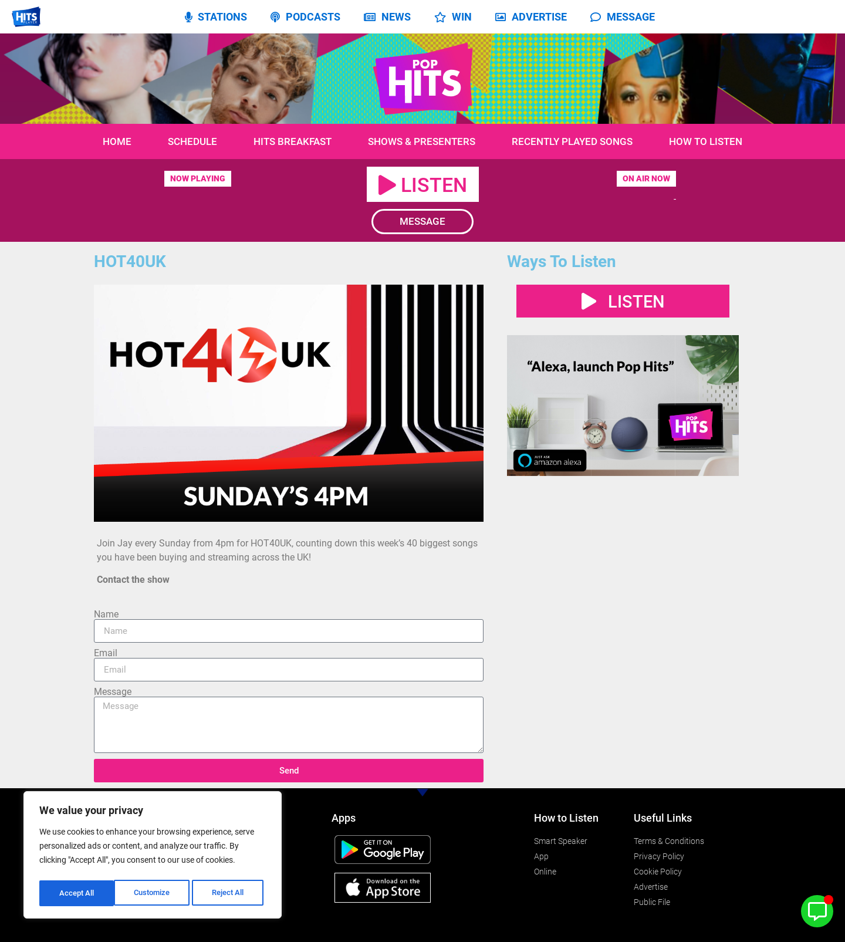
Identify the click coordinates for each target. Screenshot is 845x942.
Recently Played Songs (572, 141)
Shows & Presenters (421, 141)
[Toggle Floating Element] (817, 911)
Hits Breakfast (293, 141)
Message (112, 692)
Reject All (154, 893)
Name (106, 614)
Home (117, 141)
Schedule (192, 141)
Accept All (230, 893)
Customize (77, 893)
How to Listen (705, 141)
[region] (152, 857)
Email (105, 653)
